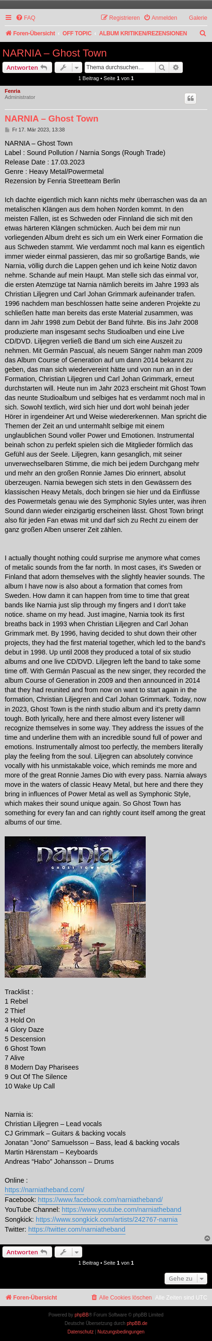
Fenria (12, 91)
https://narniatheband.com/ (44, 1190)
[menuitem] (25, 18)
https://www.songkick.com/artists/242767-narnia (107, 1219)
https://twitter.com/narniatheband (77, 1229)
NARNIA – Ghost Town (54, 53)
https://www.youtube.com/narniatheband (121, 1209)
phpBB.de (137, 1323)
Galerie (198, 18)
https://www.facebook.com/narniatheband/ (100, 1199)
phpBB (82, 1314)
